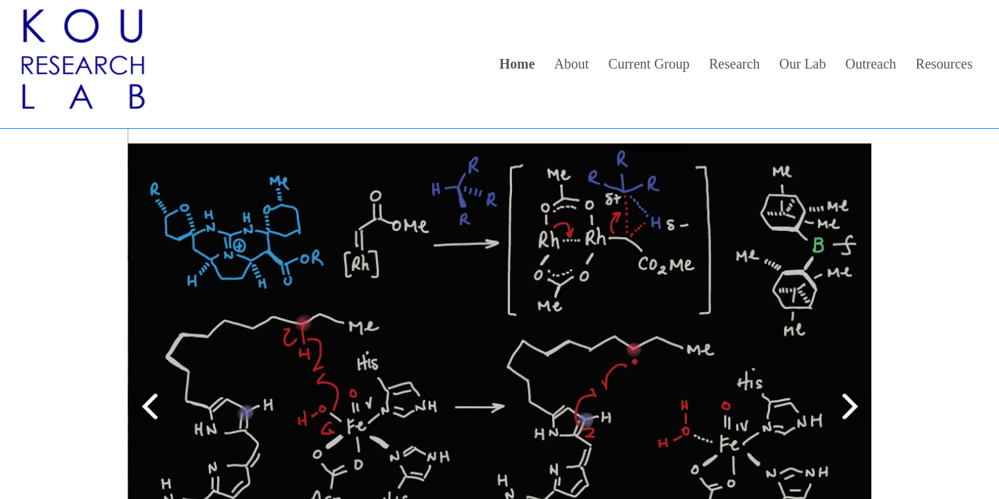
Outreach (871, 63)
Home (517, 63)
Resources (944, 63)
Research (734, 63)
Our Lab (802, 63)
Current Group (649, 63)
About (571, 63)
